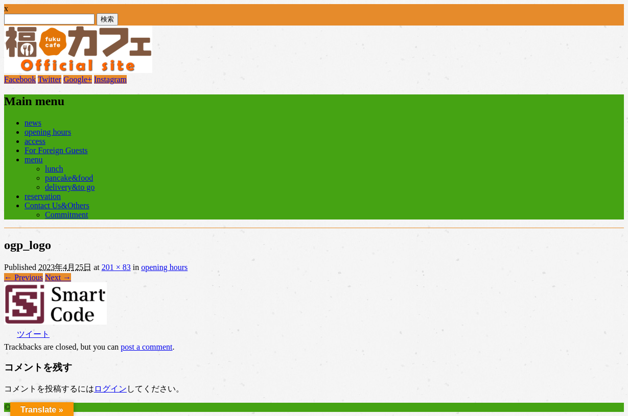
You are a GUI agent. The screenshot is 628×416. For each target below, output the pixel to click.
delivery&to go (70, 187)
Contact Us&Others (57, 205)
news (33, 122)
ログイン (110, 388)
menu (34, 159)
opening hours (48, 132)
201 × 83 (116, 267)
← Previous (23, 277)
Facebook (20, 79)
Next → (58, 277)
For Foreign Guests (56, 150)
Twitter (49, 79)
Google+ (77, 79)
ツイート (33, 334)
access (35, 141)
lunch (54, 168)
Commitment (66, 214)
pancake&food (69, 178)
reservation (43, 196)
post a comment (146, 346)
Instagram (110, 79)
